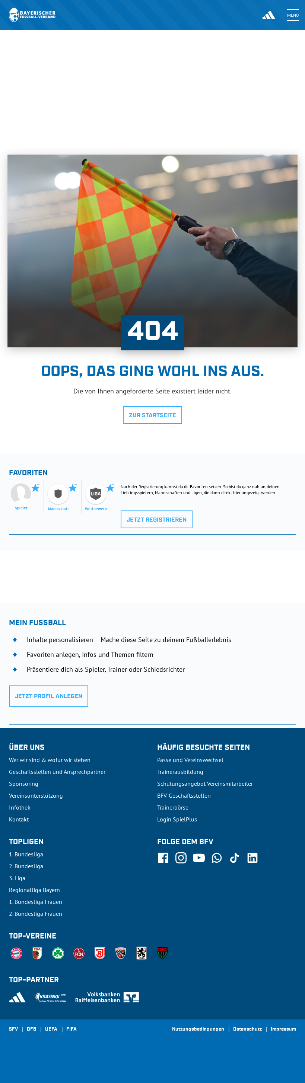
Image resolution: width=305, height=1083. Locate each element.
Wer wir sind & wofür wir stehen (49, 759)
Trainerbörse (172, 807)
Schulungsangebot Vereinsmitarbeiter (205, 783)
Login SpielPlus (177, 819)
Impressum (283, 1029)
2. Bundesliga (26, 866)
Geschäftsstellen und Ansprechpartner (57, 771)
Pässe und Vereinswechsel (190, 759)
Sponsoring (23, 783)
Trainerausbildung (180, 771)
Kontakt (19, 819)
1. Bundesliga (26, 854)
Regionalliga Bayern (34, 890)
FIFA (71, 1029)
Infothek (20, 807)
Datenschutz (247, 1029)
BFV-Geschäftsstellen (184, 795)
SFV (13, 1029)
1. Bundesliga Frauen (35, 901)
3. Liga (17, 878)
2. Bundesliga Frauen (35, 913)
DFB (31, 1029)
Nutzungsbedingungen (198, 1029)
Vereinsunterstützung (36, 795)
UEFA (51, 1029)
